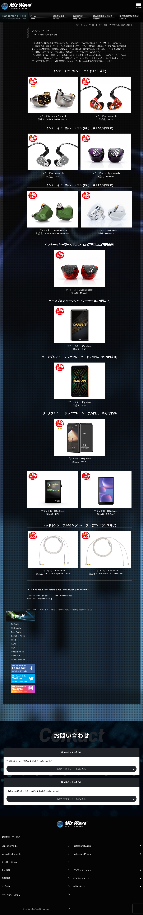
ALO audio (16, 628)
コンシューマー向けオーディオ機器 (94, 25)
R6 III (83, 461)
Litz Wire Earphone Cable (57, 574)
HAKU (14, 644)
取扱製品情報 (61, 17)
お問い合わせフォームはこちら (71, 768)
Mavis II (84, 293)
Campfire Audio (18, 636)
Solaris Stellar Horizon (57, 119)
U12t (57, 176)
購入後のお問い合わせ (104, 17)
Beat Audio (16, 632)
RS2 (57, 514)
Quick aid (15, 656)
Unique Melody (18, 660)
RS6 (84, 405)
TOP (77, 25)
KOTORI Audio (17, 652)
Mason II (110, 176)
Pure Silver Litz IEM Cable (110, 574)
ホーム (40, 17)
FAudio (14, 640)
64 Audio (15, 624)
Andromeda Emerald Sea (57, 233)
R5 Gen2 (110, 514)
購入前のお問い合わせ (130, 17)
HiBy (13, 648)
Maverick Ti (109, 233)
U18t (110, 119)
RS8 (84, 349)
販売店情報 (81, 17)
